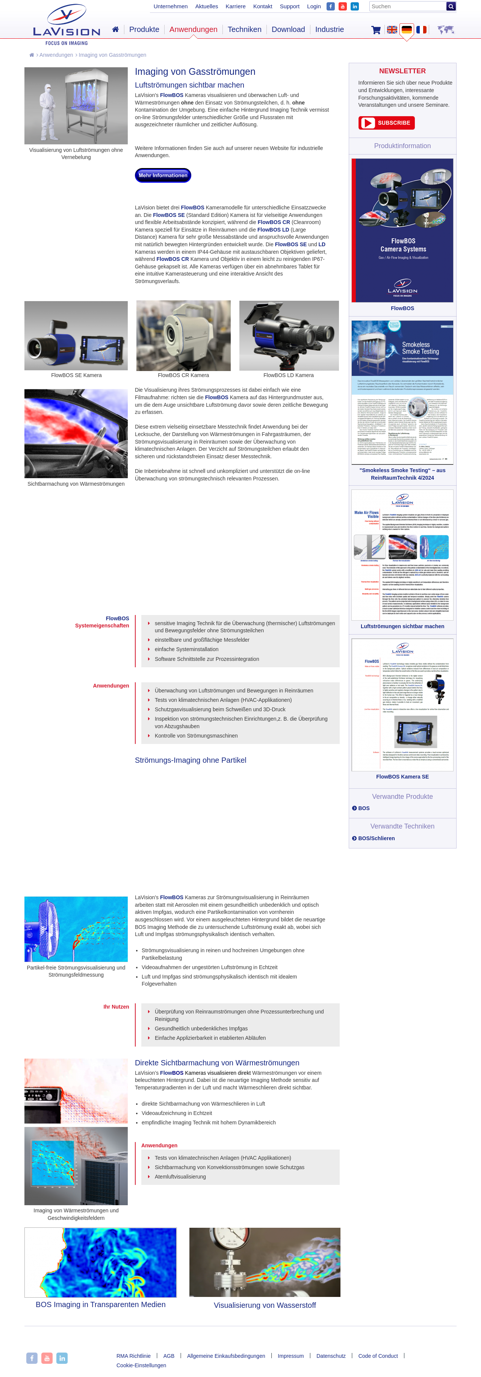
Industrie (329, 29)
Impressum (291, 1356)
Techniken (245, 29)
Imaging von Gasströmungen (111, 55)
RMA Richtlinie (133, 1356)
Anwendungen (54, 55)
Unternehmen (171, 6)
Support (290, 6)
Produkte (144, 29)
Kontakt (262, 6)
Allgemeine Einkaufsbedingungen (226, 1356)
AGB (169, 1356)
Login (314, 6)
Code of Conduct (378, 1356)
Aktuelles (206, 6)
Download (288, 29)
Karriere (236, 6)
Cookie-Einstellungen (141, 1365)
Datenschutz (331, 1356)
